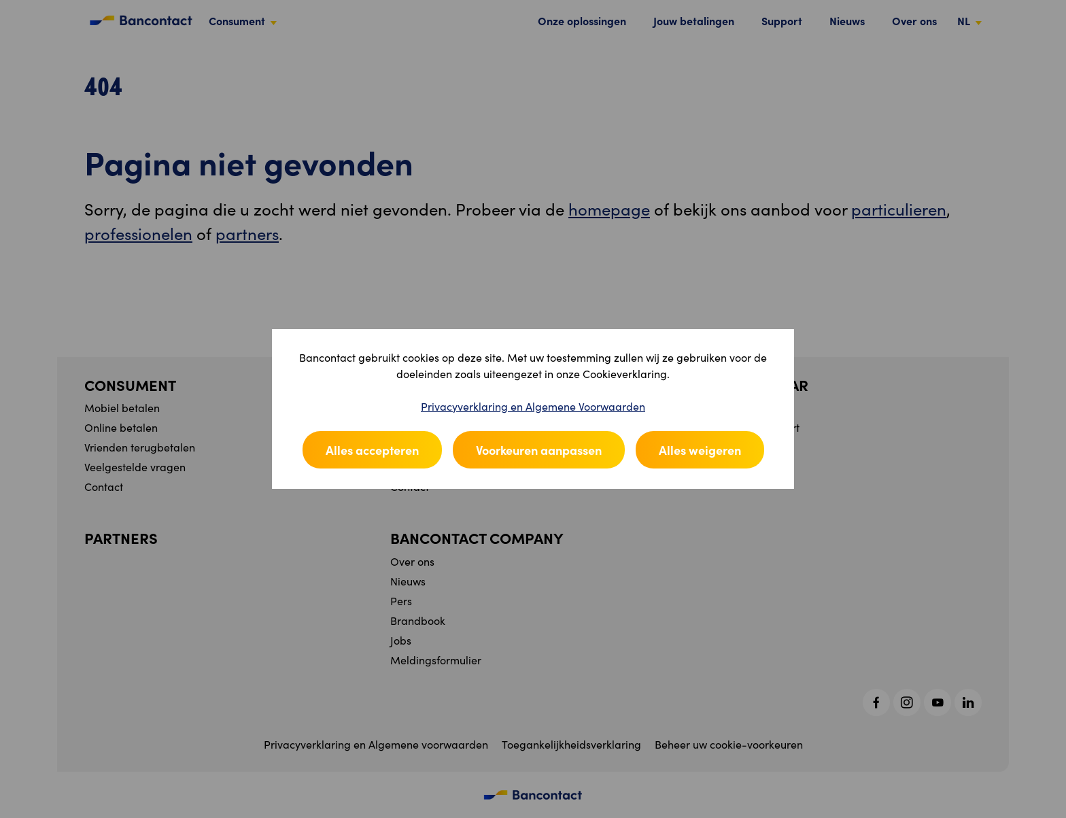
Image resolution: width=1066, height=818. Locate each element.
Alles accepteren (372, 449)
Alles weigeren (700, 449)
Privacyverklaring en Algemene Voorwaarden (533, 406)
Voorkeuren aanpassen (539, 449)
